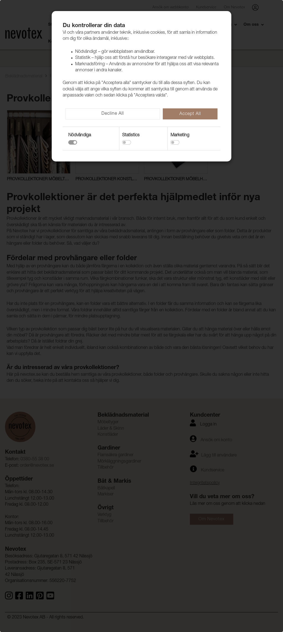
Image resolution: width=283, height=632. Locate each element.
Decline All (112, 114)
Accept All (190, 114)
